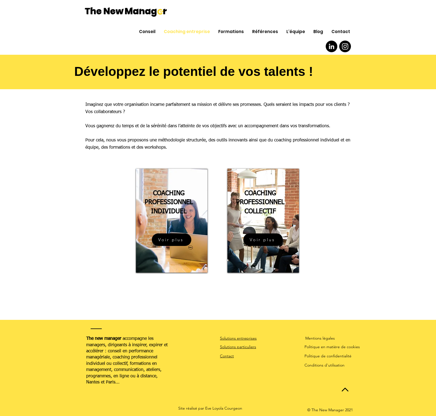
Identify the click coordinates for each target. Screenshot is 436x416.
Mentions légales (320, 338)
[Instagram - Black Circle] (345, 46)
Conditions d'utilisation (324, 365)
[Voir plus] (171, 239)
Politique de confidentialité (327, 355)
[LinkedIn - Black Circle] (331, 46)
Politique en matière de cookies (332, 346)
